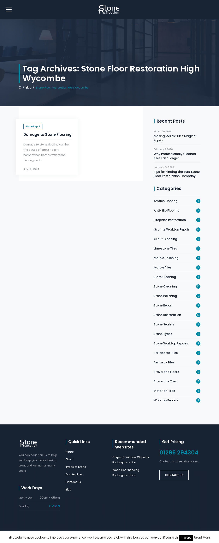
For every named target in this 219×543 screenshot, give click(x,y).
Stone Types (163, 334)
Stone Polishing (165, 296)
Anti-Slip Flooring (167, 210)
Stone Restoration (167, 315)
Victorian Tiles (164, 391)
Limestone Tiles (165, 248)
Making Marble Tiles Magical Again (175, 138)
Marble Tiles (163, 267)
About (70, 459)
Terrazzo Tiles (164, 362)
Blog (68, 489)
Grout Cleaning (165, 239)
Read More (202, 537)
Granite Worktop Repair (171, 229)
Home (70, 452)
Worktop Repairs (166, 400)
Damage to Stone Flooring (47, 134)
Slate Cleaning (165, 277)
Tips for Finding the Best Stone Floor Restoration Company (177, 174)
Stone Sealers (164, 324)
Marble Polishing (166, 258)
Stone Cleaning (165, 286)
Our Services (74, 474)
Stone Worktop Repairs (171, 343)
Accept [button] (186, 538)
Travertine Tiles (165, 381)
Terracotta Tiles (166, 353)
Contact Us (73, 482)
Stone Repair (33, 126)
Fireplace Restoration (170, 220)
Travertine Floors (166, 372)
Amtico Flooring (166, 201)
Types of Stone (76, 467)
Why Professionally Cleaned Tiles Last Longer (175, 156)
